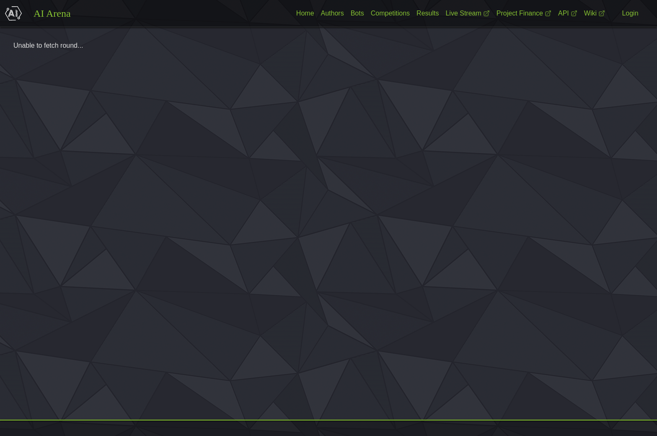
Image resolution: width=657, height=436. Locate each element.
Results (427, 13)
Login (630, 13)
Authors (332, 13)
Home (305, 13)
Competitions (390, 13)
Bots (357, 13)
